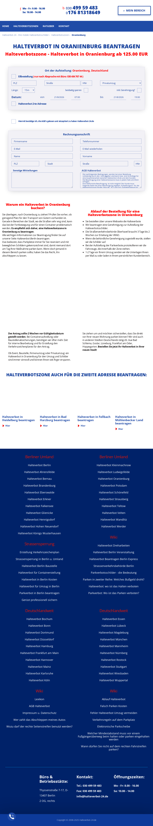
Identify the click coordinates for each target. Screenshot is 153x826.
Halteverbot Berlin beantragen (33, 238)
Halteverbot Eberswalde (39, 492)
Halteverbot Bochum (39, 619)
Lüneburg (106, 343)
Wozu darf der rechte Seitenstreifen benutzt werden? (39, 726)
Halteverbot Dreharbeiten (114, 545)
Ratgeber (48, 26)
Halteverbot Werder (113, 526)
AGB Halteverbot (91, 170)
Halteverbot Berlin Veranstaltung (113, 552)
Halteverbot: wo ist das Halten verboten (114, 586)
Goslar (96, 343)
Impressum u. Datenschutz (39, 713)
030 (82, 8)
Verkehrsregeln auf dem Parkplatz (113, 720)
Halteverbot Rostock (113, 660)
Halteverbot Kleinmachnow (114, 465)
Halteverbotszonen (25, 26)
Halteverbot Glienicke (39, 513)
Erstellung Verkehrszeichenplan (39, 552)
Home (5, 26)
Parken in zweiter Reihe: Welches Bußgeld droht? (113, 579)
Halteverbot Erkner (39, 499)
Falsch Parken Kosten (113, 706)
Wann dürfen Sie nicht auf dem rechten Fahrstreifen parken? (113, 747)
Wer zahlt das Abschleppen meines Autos (39, 720)
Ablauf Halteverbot (113, 699)
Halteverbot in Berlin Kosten (39, 579)
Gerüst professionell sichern (39, 600)
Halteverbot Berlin (39, 465)
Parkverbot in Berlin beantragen (39, 593)
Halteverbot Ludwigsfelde (114, 472)
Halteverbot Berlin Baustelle (39, 566)
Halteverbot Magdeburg (113, 632)
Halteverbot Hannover (39, 660)
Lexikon (39, 699)
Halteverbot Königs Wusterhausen (39, 533)
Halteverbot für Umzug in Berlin (39, 586)
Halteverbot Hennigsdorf (39, 519)
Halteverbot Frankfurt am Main (39, 653)
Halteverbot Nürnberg (113, 653)
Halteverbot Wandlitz (114, 519)
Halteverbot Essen (113, 619)
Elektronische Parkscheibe (113, 726)
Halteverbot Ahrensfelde (39, 472)
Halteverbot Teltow (114, 506)
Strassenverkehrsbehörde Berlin (114, 566)
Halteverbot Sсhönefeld (113, 492)
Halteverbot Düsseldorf (39, 639)
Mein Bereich (134, 10)
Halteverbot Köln (39, 680)
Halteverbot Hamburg (39, 646)
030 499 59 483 (92, 785)
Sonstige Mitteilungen (25, 170)
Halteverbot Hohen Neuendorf (39, 526)
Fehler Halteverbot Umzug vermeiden (113, 713)
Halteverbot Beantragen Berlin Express (113, 559)
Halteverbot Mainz (39, 666)
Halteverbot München (113, 639)
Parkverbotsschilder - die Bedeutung (114, 572)
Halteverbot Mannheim (113, 646)
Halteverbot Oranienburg (113, 478)
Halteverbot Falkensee (39, 506)
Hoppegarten (89, 346)
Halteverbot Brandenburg (39, 485)
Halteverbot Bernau (39, 478)
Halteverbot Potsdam (113, 485)
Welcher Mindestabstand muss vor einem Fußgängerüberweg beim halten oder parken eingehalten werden (113, 736)
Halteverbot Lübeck (114, 625)
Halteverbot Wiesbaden (113, 673)
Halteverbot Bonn (39, 625)
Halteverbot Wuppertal (113, 680)
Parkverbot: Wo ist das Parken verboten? (113, 593)
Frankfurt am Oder (122, 343)
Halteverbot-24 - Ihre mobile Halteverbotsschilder (25, 35)
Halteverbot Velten (113, 513)
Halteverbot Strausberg (113, 499)
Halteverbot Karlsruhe (39, 673)
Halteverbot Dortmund (39, 632)
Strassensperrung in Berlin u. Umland (39, 559)
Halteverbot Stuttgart (114, 666)
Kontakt (64, 26)
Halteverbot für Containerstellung (39, 572)
